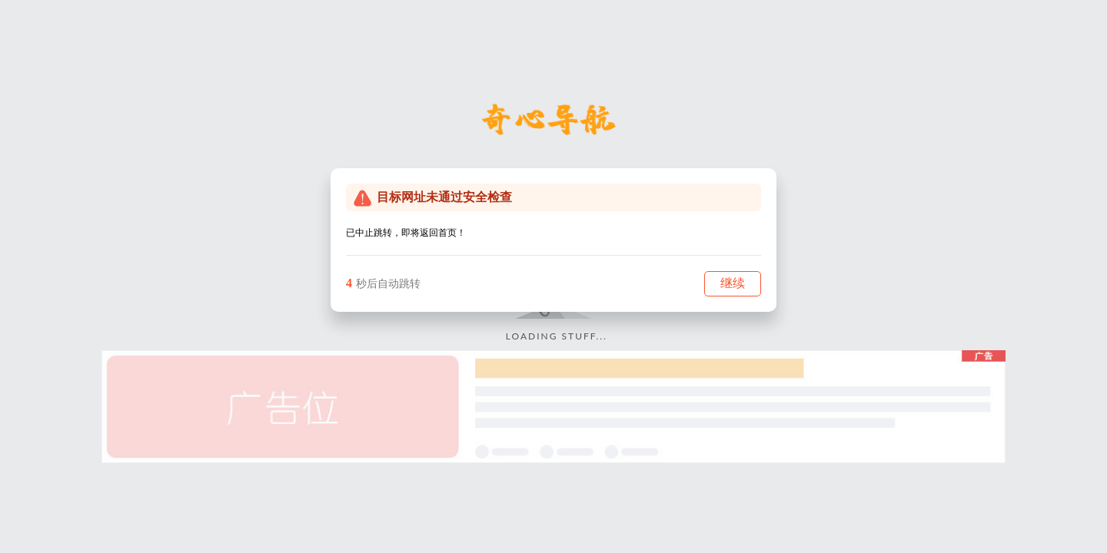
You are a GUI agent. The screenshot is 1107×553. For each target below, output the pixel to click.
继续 (732, 283)
